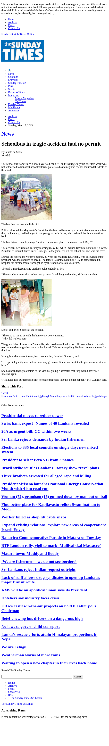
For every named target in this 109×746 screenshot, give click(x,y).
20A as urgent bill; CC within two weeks (36, 431)
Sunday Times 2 (17, 82)
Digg (39, 396)
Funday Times (16, 104)
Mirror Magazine (24, 98)
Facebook (6, 396)
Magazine (13, 95)
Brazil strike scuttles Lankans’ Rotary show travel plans (50, 468)
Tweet (4, 393)
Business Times (16, 92)
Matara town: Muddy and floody (30, 553)
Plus (10, 86)
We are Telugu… (16, 647)
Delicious (31, 396)
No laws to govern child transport (30, 626)
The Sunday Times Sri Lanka (25, 698)
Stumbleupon (57, 396)
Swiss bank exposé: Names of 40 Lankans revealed (45, 423)
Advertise (13, 110)
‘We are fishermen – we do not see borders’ (39, 561)
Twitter (16, 396)
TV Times (20, 101)
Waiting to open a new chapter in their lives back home (49, 663)
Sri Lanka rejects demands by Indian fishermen (43, 439)
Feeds (11, 25)
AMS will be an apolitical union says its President (44, 590)
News (11, 73)
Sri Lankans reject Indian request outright (38, 569)
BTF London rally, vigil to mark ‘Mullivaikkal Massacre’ (51, 545)
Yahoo (86, 396)
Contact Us (14, 28)
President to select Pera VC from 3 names (37, 460)
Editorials (13, 34)
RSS (10, 694)
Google (46, 396)
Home (11, 19)
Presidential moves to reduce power (32, 415)
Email (23, 396)
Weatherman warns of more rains (30, 655)
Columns (13, 76)
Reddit (68, 396)
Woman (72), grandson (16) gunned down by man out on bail (54, 496)
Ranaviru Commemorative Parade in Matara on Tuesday (51, 537)
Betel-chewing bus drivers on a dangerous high (42, 618)
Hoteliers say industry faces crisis (30, 598)
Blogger (94, 396)
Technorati (77, 396)
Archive (12, 22)
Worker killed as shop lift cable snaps (33, 517)
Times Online (27, 34)
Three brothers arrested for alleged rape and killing (46, 476)
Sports (11, 89)
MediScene (14, 107)
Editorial (13, 79)
